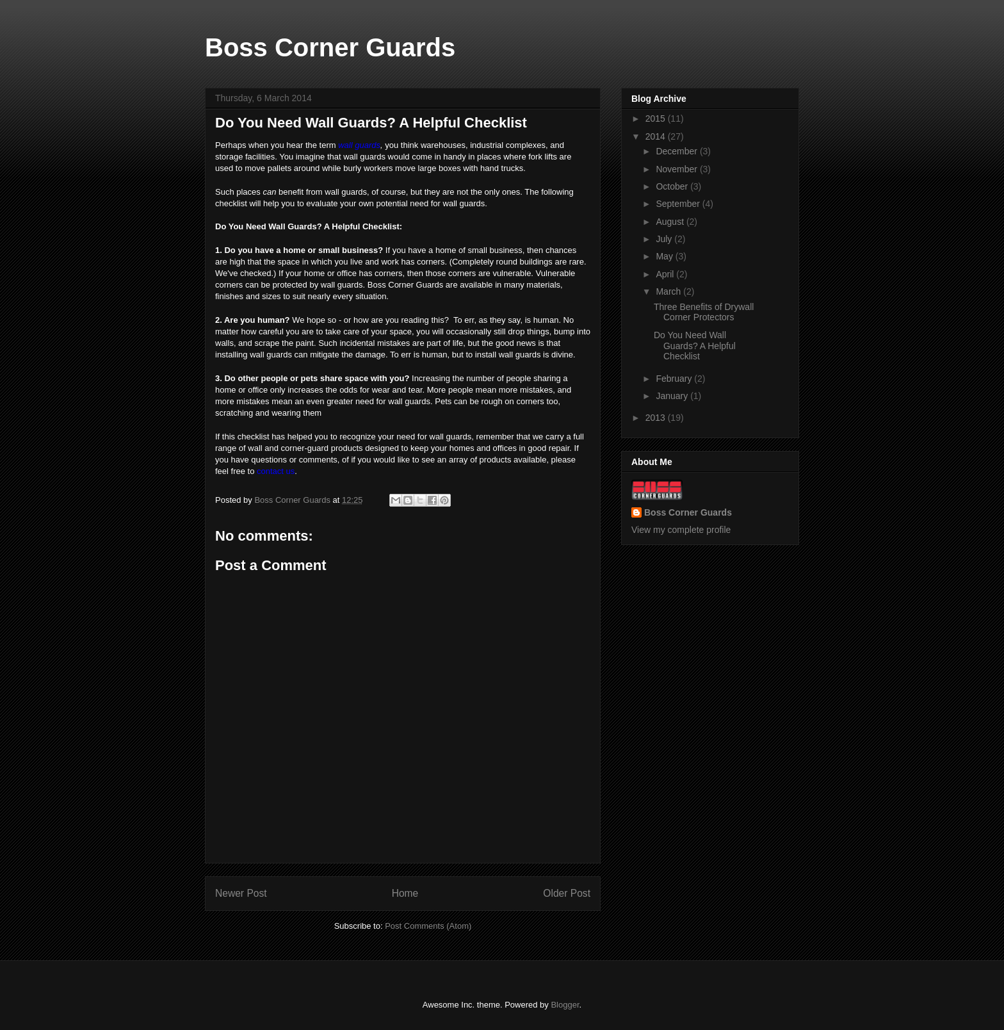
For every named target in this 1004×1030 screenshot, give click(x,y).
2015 (656, 118)
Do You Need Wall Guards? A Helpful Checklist (695, 346)
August (671, 222)
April (666, 274)
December (677, 151)
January (673, 396)
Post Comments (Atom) (428, 926)
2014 (656, 136)
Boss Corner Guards (330, 47)
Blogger (565, 1005)
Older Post (566, 893)
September (679, 204)
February (675, 378)
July (665, 239)
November (677, 169)
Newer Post (241, 893)
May (665, 256)
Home (405, 893)
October (673, 186)
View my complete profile (681, 530)
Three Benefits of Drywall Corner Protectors (704, 312)
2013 (656, 418)
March (669, 291)
